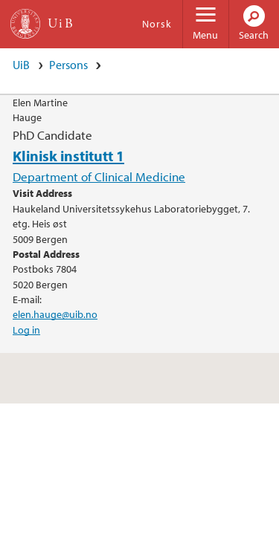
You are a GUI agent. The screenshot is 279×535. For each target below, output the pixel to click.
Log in (26, 330)
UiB (21, 64)
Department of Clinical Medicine (99, 176)
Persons (68, 64)
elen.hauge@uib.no (55, 314)
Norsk (157, 23)
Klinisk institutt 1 (68, 155)
